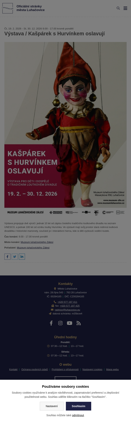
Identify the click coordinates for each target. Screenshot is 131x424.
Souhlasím (78, 406)
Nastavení (52, 406)
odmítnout (78, 415)
